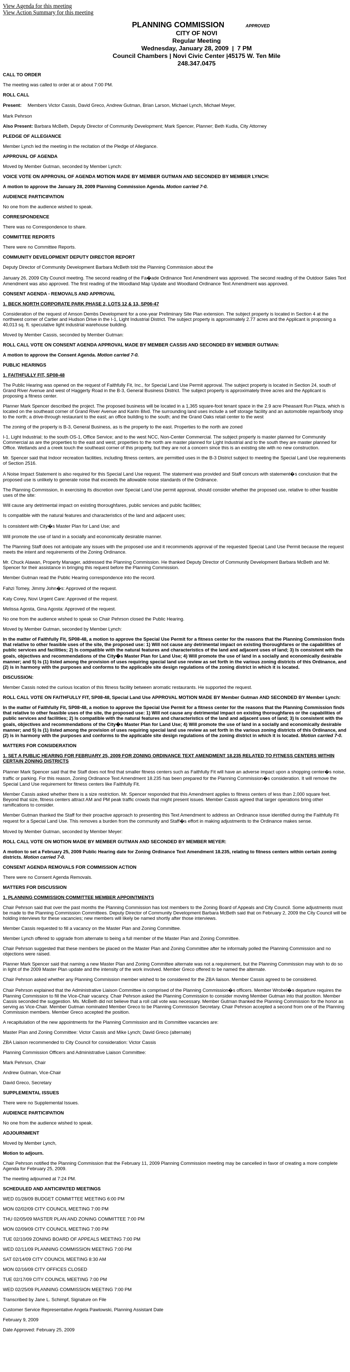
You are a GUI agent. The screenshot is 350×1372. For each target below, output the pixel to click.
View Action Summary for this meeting (48, 12)
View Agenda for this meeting (37, 6)
